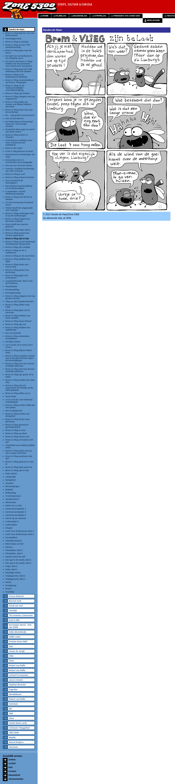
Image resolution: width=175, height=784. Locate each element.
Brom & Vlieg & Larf (15, 174)
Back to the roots (13, 148)
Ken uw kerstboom (14, 118)
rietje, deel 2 (11, 569)
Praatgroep (10, 585)
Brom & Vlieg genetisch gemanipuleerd (16, 426)
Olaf (11, 713)
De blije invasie (12, 342)
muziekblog (80, 16)
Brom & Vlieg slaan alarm (17, 230)
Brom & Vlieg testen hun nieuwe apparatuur (17, 234)
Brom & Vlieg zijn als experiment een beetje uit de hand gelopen (19, 387)
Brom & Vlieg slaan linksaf (18, 321)
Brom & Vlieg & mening (16, 42)
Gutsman (13, 704)
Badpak (9, 489)
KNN (11, 656)
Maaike (12, 737)
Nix (10, 709)
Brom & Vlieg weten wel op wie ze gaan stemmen (18, 452)
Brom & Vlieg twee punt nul (18, 467)
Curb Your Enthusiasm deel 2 (19, 534)
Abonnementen (15, 779)
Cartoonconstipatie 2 (15, 512)
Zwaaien (9, 483)
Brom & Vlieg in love (15, 430)
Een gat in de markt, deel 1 (18, 560)
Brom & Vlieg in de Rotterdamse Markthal (16, 75)
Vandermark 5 (12, 499)
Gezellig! (9, 592)
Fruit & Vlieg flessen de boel (19, 151)
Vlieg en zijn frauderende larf (19, 301)
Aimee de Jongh (17, 651)
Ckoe (11, 661)
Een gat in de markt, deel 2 (18, 563)
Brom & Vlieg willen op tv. (18, 393)
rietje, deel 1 (11, 566)
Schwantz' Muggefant (19, 728)
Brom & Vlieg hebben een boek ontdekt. (17, 317)
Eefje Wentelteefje (17, 632)
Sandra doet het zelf (15, 557)
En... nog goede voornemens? (20, 115)
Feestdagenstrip (13, 38)
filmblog (61, 16)
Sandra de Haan (16, 29)
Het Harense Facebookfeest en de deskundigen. (18, 187)
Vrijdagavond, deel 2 (15, 576)
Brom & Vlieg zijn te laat (17, 238)
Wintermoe (10, 502)
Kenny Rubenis (16, 596)
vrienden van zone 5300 (126, 16)
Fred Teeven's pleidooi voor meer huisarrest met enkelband (19, 142)
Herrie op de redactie (15, 518)
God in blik (14, 620)
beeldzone (153, 20)
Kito (11, 646)
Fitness (9, 547)
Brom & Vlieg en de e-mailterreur (16, 251)
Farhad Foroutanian (18, 675)
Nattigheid (10, 480)
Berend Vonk (15, 601)
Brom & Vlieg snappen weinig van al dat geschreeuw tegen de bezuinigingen (19, 358)
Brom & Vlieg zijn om (15, 324)
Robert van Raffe (17, 665)
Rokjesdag (10, 493)
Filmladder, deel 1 (14, 550)
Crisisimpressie (13, 496)
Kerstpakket (11, 537)
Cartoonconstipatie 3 (15, 515)
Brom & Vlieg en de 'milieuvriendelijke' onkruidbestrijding (14, 87)
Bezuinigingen (12, 486)
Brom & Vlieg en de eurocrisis (20, 256)
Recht (8, 582)
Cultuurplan (11, 525)
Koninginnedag (13, 293)
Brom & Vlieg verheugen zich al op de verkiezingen (19, 214)
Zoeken (12, 759)
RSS (10, 767)
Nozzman (13, 747)
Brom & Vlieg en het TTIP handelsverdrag (17, 46)
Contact (12, 771)
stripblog (100, 16)
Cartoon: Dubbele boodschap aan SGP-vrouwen (19, 170)
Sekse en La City (13, 505)
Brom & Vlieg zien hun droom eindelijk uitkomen (19, 364)
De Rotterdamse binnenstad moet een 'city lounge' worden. (19, 124)
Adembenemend (13, 541)
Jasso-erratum (16, 680)
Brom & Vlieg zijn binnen (17, 93)
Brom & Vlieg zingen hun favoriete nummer (17, 220)
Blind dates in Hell (14, 544)
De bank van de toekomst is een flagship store (19, 57)
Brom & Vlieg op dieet (16, 433)
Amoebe (13, 610)
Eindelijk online (13, 573)
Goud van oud (16, 606)
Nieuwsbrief (14, 775)
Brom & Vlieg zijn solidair (17, 247)
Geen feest (10, 396)
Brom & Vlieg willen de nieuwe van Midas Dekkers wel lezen (18, 104)
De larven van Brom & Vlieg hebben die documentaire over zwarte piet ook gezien (18, 63)
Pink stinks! (11, 473)
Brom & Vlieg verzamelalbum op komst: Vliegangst (19, 81)
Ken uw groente (13, 333)
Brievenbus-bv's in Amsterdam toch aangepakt (18, 161)
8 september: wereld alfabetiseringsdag (15, 192)
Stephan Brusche (17, 685)
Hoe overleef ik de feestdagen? (14, 181)
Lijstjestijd (10, 477)
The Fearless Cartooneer (21, 615)
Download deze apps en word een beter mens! (19, 130)
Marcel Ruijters (16, 742)
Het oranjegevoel (13, 410)
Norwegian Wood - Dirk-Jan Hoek (20, 626)
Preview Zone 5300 (18, 641)
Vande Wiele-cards (18, 723)
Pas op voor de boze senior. (19, 165)
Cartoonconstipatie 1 (15, 509)
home (45, 16)
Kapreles (13, 689)
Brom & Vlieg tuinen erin (17, 436)
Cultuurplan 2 (12, 521)
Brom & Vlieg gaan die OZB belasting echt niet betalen (18, 70)
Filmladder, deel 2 (14, 553)
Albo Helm (14, 733)
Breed (8, 588)
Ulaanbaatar (11, 286)
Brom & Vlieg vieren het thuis (19, 177)
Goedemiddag (12, 289)
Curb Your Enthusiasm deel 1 (19, 531)
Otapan (9, 528)
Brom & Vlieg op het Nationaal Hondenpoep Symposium (20, 243)
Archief (11, 763)
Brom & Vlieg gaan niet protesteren (16, 276)
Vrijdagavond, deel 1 (15, 579)
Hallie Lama (14, 637)
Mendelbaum (15, 694)
